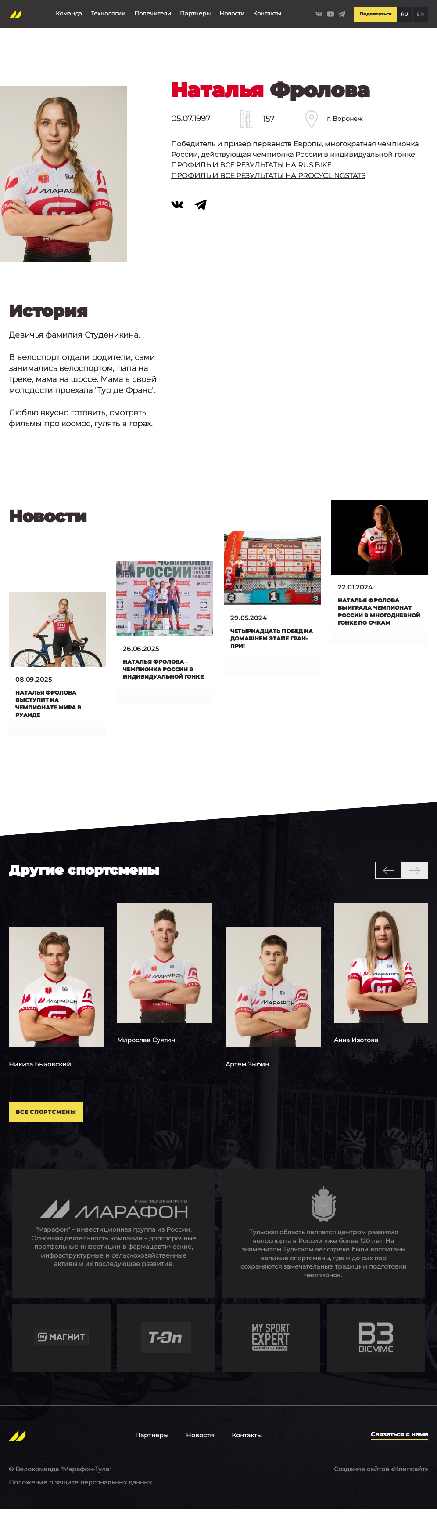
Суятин (146, 1055)
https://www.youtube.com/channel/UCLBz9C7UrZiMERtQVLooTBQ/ (329, 11)
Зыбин (247, 1079)
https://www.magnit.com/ (61, 1360)
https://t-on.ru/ (166, 1360)
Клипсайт (409, 1491)
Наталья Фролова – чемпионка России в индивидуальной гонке (163, 675)
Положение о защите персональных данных (80, 1504)
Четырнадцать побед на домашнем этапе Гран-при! (271, 639)
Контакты (267, 10)
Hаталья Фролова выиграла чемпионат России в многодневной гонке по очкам (379, 617)
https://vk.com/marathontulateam (317, 11)
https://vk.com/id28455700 (182, 221)
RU (404, 11)
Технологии (107, 10)
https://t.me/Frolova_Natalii (206, 221)
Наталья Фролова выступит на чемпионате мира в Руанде (53, 706)
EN (420, 11)
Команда (68, 10)
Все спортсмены (67, 1131)
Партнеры (194, 10)
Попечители (152, 10)
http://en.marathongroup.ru (113, 1254)
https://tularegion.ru (323, 1254)
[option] (56, 1013)
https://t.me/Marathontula (341, 11)
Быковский (40, 1079)
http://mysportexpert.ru (271, 1360)
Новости (231, 10)
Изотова (356, 1055)
